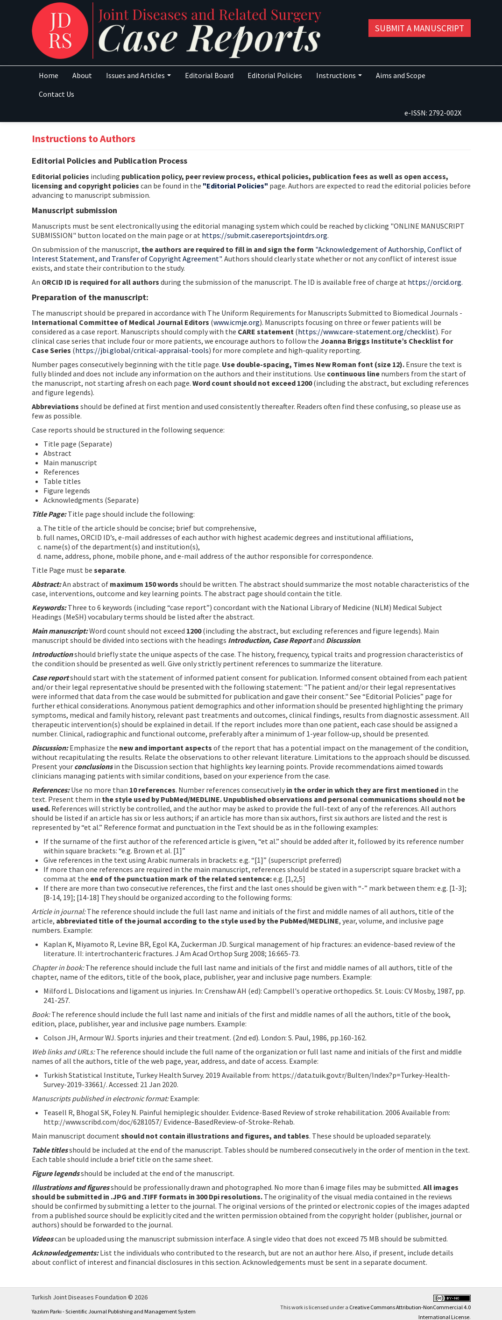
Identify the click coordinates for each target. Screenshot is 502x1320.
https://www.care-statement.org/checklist (367, 331)
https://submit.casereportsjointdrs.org (264, 235)
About (82, 75)
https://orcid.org (434, 282)
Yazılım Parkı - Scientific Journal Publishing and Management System (114, 1311)
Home (48, 75)
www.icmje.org (236, 322)
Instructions (339, 75)
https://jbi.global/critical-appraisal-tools (142, 350)
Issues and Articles (138, 75)
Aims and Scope (400, 75)
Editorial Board (209, 75)
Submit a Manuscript (419, 28)
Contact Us (56, 94)
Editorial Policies (274, 75)
